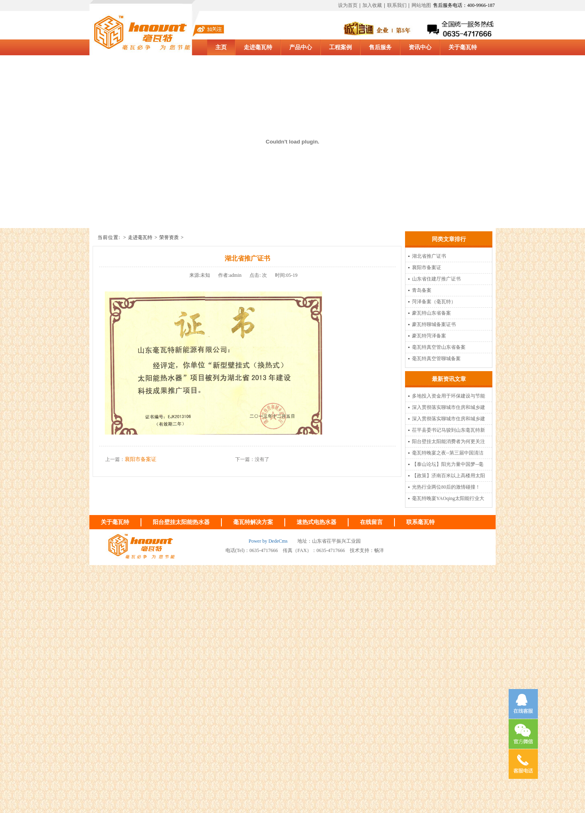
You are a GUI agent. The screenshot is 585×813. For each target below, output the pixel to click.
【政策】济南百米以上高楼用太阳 (448, 475)
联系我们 (397, 5)
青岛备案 (421, 290)
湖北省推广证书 (429, 256)
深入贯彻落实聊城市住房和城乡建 (448, 407)
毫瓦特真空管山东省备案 (439, 347)
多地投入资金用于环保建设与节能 (448, 396)
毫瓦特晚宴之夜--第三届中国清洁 (447, 453)
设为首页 (348, 5)
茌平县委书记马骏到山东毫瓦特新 (448, 430)
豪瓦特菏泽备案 (429, 336)
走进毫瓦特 (140, 237)
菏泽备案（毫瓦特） (434, 301)
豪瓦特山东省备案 (431, 313)
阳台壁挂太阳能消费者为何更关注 (448, 441)
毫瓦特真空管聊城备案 (436, 358)
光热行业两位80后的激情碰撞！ (446, 487)
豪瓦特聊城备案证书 (434, 324)
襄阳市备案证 (140, 459)
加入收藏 (372, 5)
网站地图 (421, 5)
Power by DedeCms (268, 541)
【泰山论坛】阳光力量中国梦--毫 (447, 464)
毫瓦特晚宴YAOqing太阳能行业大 (448, 498)
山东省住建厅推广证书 (436, 279)
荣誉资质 (169, 237)
